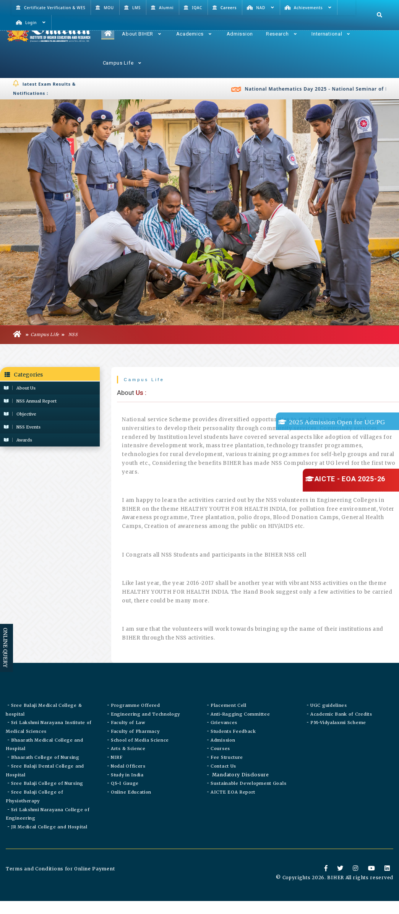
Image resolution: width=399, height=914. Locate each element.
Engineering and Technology (145, 725)
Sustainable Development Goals (248, 799)
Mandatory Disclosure (240, 789)
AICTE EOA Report (233, 808)
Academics (194, 34)
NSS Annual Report (30, 401)
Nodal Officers (128, 780)
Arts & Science (128, 762)
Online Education (131, 808)
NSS (70, 335)
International (330, 34)
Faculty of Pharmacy (135, 744)
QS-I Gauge (125, 799)
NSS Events (22, 427)
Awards (18, 440)
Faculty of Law (128, 734)
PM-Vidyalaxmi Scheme (338, 734)
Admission (240, 34)
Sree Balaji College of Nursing (47, 799)
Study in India (127, 789)
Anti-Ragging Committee (240, 725)
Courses (220, 762)
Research (281, 34)
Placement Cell (229, 716)
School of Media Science (140, 753)
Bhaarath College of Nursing (45, 771)
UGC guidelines (328, 716)
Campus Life (122, 63)
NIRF (117, 771)
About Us (20, 388)
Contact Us (223, 780)
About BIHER (141, 34)
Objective (20, 414)
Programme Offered (135, 716)
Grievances (224, 734)
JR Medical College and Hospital (49, 844)
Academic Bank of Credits (341, 725)
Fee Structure (227, 771)
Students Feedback (233, 744)
